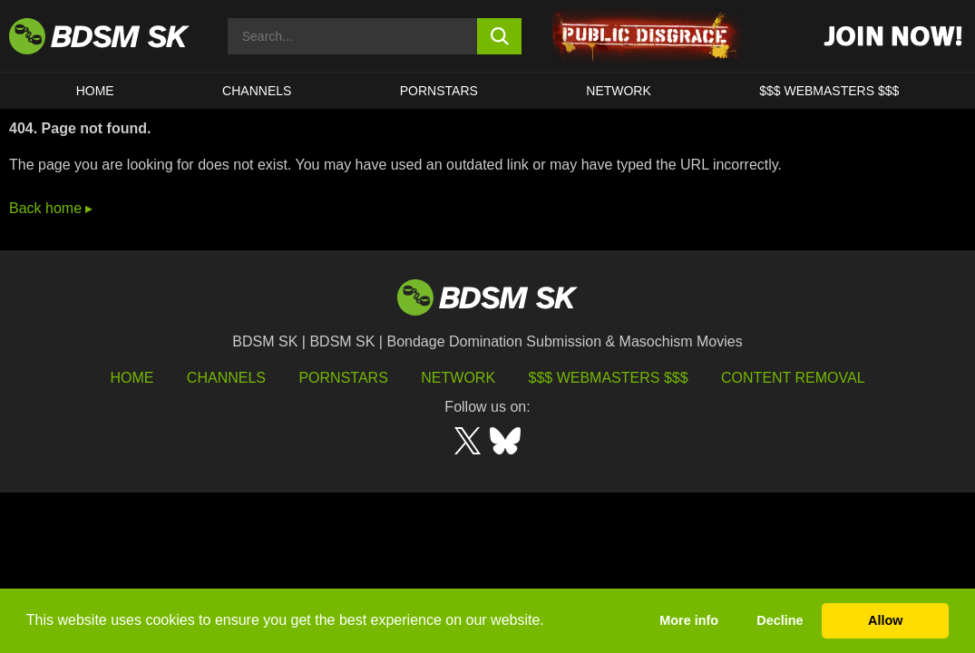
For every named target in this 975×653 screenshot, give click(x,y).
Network (618, 90)
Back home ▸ (51, 208)
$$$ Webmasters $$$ (608, 377)
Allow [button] (885, 620)
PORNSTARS (439, 90)
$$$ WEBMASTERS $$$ (829, 90)
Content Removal (793, 377)
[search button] (499, 36)
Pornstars (342, 377)
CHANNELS (256, 90)
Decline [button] (779, 620)
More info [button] (688, 620)
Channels (226, 377)
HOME (95, 90)
